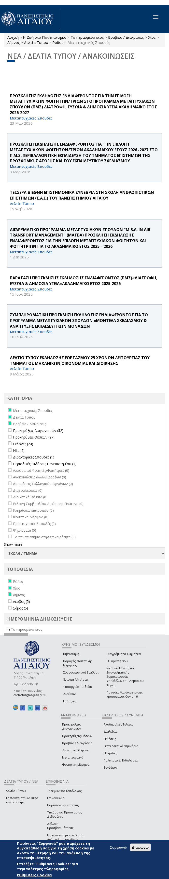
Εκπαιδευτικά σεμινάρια (121, 746)
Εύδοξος (69, 701)
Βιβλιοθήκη (71, 654)
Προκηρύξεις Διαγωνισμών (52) (38, 430)
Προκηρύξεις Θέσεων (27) (34, 437)
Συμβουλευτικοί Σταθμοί (81, 672)
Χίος (152, 37)
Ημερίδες (110, 753)
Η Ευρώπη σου (117, 661)
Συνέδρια (110, 767)
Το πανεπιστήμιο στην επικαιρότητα (22, 800)
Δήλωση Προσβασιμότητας (60, 826)
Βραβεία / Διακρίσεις (126, 37)
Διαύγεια (69, 694)
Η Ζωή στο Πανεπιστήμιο (44, 37)
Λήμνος (13, 42)
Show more (13, 544)
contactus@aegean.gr (29, 695)
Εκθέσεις (110, 739)
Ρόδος (57, 42)
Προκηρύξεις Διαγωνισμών (71, 726)
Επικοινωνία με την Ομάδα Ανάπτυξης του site (65, 837)
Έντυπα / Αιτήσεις (75, 679)
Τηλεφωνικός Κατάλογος (64, 791)
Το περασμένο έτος (87, 37)
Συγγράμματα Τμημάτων (124, 654)
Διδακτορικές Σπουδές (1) (33, 457)
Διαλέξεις (110, 731)
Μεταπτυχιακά (72, 757)
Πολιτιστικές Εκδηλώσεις (121, 760)
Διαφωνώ (140, 847)
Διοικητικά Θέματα (75, 750)
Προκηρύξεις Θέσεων (77, 736)
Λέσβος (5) (21, 601)
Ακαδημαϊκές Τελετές (118, 724)
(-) (8, 629)
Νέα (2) (19, 450)
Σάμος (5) (20, 608)
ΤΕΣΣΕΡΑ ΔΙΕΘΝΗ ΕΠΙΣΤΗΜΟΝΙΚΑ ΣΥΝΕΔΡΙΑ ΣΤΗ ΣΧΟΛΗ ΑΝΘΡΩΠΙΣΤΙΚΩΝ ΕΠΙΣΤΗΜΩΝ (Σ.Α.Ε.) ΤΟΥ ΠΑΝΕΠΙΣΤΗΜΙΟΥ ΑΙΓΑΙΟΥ (82, 195)
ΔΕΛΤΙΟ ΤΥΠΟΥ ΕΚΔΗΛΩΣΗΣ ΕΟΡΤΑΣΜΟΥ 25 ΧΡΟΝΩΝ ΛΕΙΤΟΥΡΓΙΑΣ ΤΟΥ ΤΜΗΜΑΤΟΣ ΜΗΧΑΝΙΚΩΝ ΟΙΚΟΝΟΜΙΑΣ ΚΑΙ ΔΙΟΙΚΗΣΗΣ (80, 360)
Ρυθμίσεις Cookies (34, 874)
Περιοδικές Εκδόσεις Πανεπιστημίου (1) (44, 463)
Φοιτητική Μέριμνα (75, 764)
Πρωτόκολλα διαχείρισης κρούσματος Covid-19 (124, 694)
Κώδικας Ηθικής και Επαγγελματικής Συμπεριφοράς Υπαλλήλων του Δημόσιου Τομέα (125, 676)
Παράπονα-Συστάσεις (63, 805)
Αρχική (13, 37)
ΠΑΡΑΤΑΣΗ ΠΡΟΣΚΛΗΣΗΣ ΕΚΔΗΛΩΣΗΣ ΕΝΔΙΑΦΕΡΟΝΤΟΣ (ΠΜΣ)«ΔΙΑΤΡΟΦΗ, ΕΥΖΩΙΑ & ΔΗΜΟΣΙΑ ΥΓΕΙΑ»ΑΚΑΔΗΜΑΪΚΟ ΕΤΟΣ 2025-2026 (83, 280)
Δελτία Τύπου (36, 42)
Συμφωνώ (118, 847)
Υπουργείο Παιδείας (77, 687)
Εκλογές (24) (23, 443)
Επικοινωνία (55, 798)
